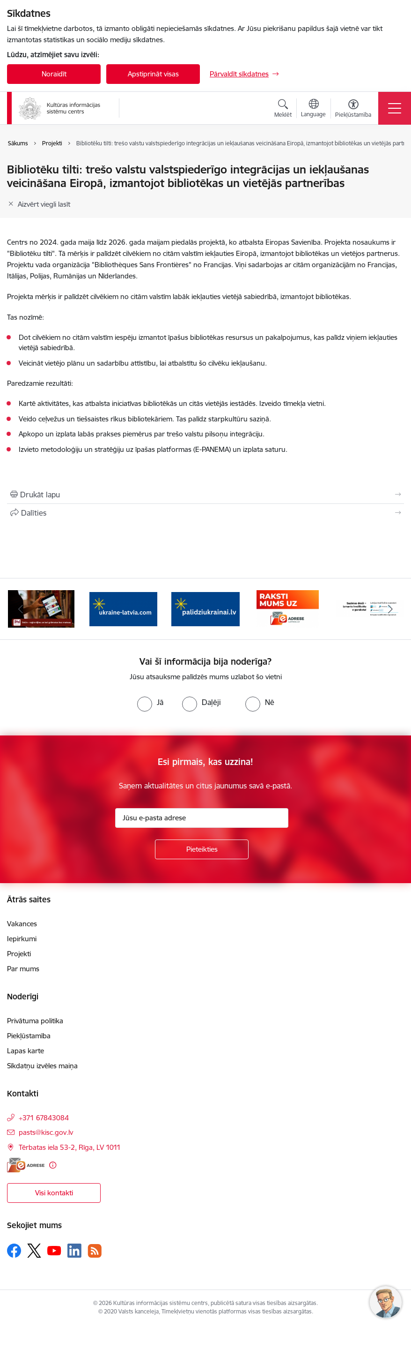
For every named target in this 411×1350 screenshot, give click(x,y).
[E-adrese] (25, 1165)
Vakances (22, 923)
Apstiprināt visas (153, 73)
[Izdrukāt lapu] (205, 494)
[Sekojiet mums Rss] (95, 1251)
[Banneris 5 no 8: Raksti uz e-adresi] (288, 608)
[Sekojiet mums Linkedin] (74, 1251)
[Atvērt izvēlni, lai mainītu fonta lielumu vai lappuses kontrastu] (353, 109)
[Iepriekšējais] (20, 609)
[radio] (150, 702)
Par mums (23, 968)
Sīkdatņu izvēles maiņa (42, 1065)
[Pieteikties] (202, 849)
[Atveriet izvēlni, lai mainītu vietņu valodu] (313, 109)
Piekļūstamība (29, 1035)
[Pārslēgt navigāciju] (394, 108)
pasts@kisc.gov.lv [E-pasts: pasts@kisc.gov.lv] (46, 1132)
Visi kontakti (54, 1192)
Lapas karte (25, 1050)
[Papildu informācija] (52, 1165)
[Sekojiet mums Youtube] (54, 1250)
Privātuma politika (35, 1020)
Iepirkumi (22, 938)
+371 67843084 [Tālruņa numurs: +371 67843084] (44, 1117)
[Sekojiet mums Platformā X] (34, 1251)
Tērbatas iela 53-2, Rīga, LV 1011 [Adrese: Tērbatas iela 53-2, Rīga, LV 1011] (70, 1147)
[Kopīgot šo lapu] (205, 513)
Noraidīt (54, 73)
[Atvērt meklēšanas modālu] (283, 109)
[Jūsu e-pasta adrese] (201, 818)
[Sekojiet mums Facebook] (14, 1251)
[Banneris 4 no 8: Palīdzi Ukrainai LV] (205, 608)
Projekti (19, 953)
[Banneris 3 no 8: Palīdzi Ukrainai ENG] (123, 608)
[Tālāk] (390, 609)
